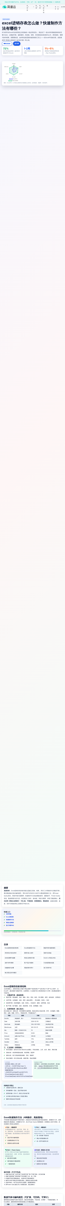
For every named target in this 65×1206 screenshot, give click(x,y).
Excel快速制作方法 (29, 948)
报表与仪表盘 (47, 953)
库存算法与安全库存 (10, 953)
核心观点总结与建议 (10, 972)
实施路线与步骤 (9, 968)
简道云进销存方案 (29, 958)
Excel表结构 (10, 917)
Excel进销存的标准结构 (11, 948)
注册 (58, 8)
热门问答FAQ (10, 925)
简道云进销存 (10, 922)
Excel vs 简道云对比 (50, 958)
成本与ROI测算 (9, 963)
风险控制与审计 (28, 968)
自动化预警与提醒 (10, 958)
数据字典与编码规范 (49, 948)
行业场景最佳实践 (49, 963)
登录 (55, 8)
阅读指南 (7, 43)
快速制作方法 (10, 919)
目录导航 (8, 914)
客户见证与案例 (28, 963)
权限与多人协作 (28, 953)
